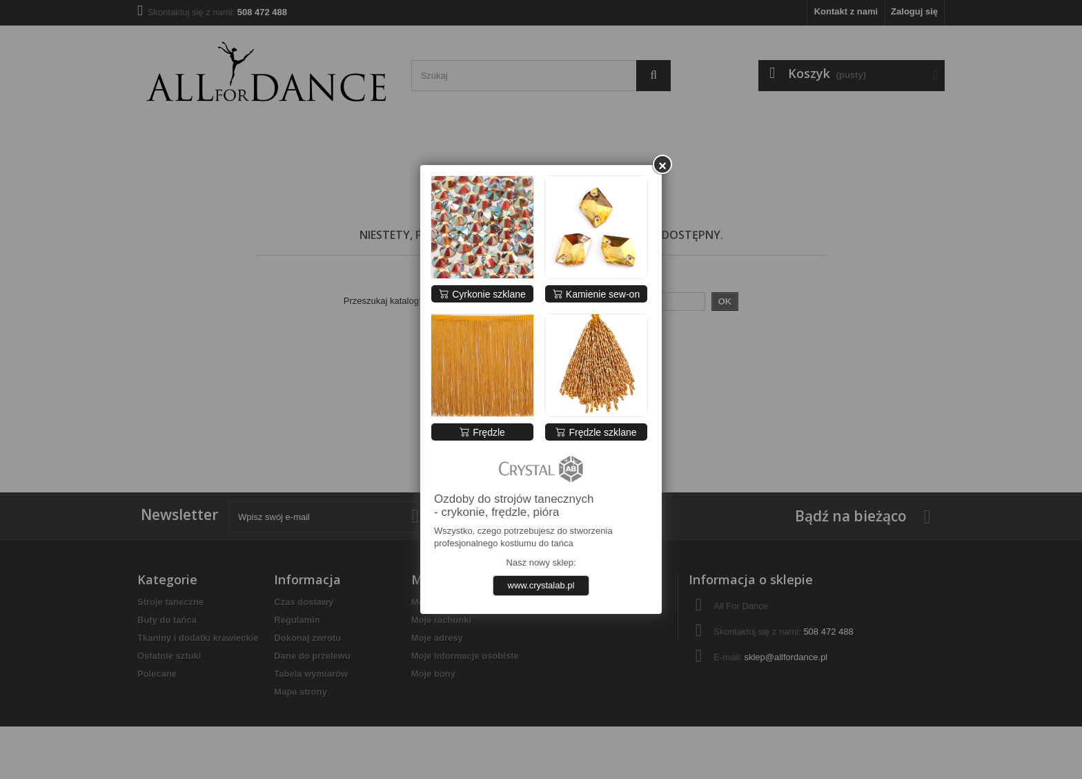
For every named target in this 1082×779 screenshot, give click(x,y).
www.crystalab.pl (541, 585)
